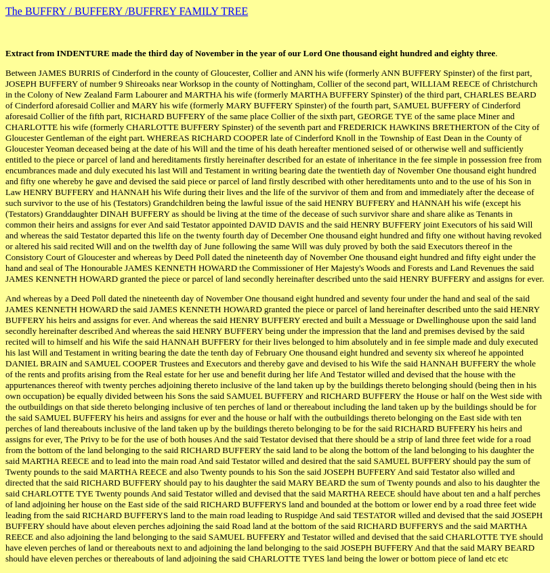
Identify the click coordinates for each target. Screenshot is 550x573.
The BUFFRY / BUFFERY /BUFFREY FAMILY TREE (126, 11)
